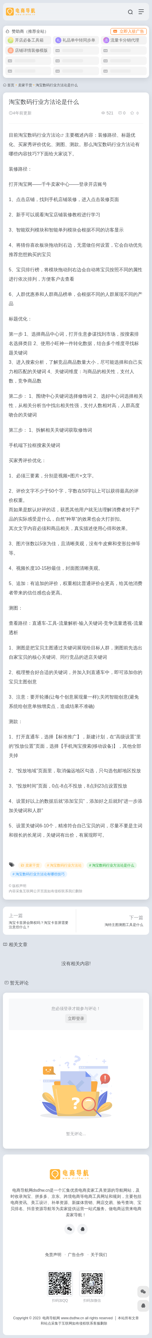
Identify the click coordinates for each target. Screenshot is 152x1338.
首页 (10, 85)
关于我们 (99, 1254)
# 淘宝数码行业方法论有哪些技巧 (39, 874)
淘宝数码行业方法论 (39, 135)
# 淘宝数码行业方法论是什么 (111, 865)
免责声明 (53, 1254)
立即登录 (76, 1018)
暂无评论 (19, 982)
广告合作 (76, 1254)
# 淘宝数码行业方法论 (64, 865)
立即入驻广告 (128, 31)
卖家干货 (25, 85)
